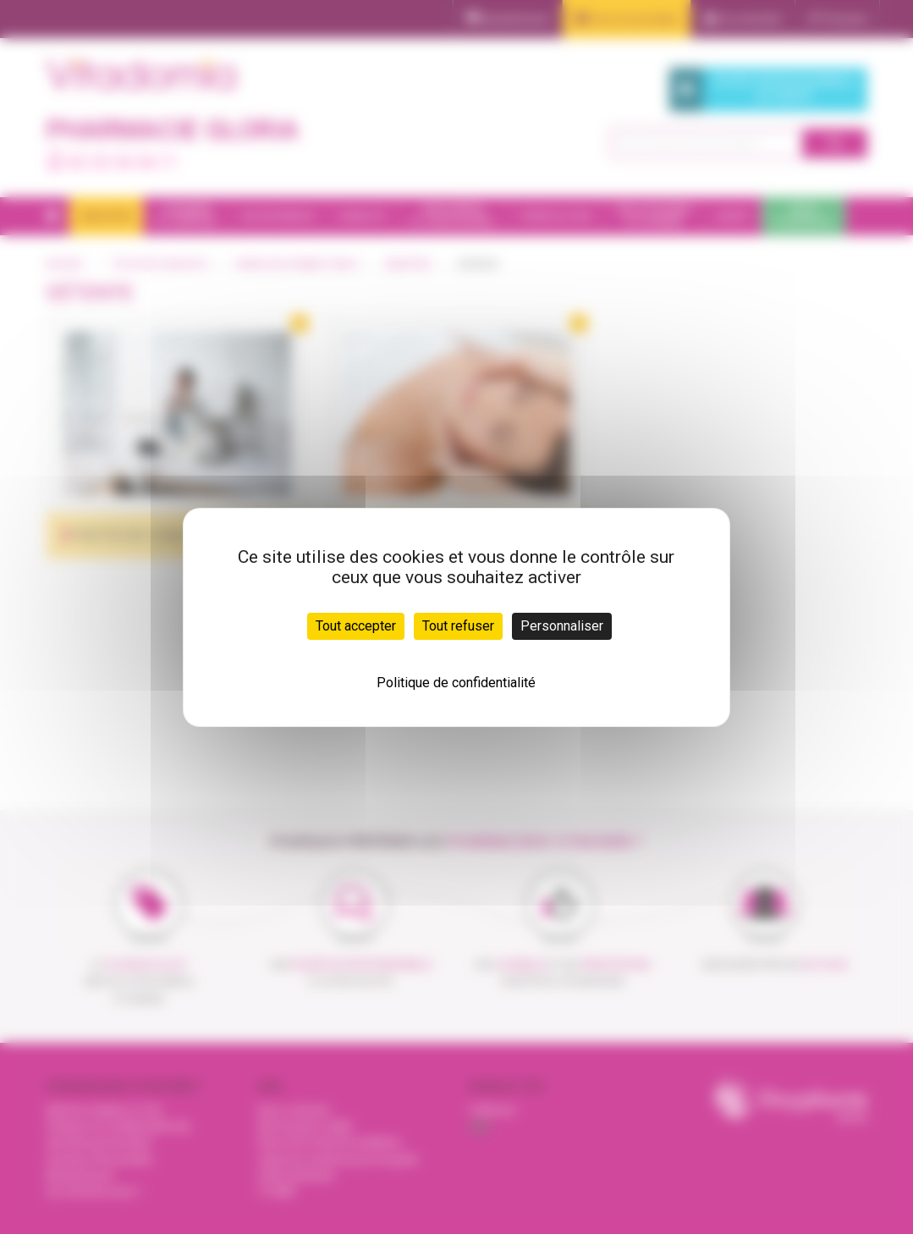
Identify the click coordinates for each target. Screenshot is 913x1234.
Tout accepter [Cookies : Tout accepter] (356, 626)
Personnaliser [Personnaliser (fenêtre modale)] (561, 626)
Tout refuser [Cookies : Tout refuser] (458, 626)
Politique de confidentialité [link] (456, 683)
